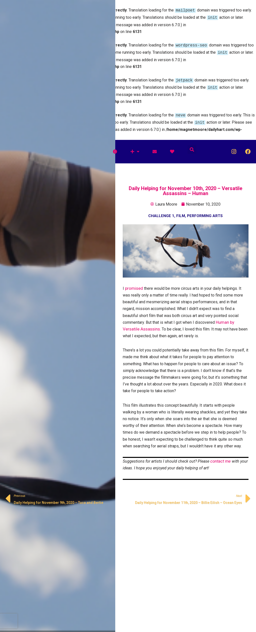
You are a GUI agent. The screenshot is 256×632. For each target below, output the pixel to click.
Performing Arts (205, 212)
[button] (192, 145)
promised (134, 284)
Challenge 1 (161, 212)
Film (180, 212)
